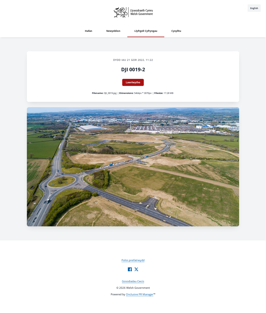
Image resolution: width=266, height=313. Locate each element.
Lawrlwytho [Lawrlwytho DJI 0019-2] (133, 82)
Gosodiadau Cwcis (133, 281)
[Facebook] (130, 269)
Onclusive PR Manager (139, 294)
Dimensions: (126, 93)
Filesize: (158, 93)
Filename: (97, 93)
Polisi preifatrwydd (133, 260)
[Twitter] (136, 269)
